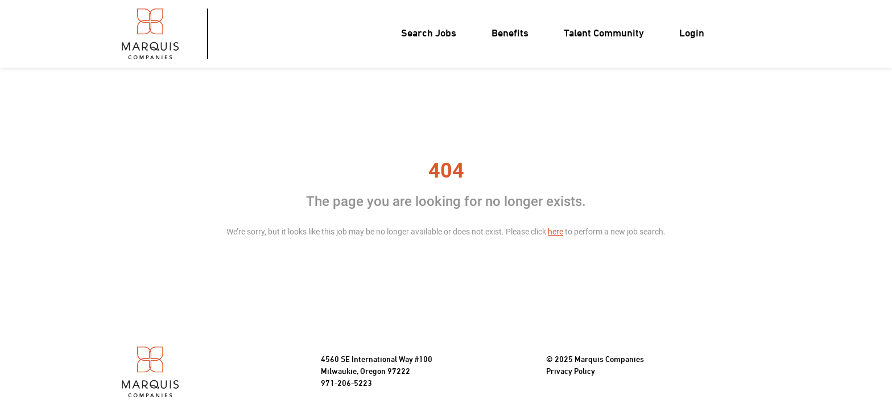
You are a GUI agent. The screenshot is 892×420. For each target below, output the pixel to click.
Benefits (510, 34)
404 (446, 171)
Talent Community (604, 34)
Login (691, 34)
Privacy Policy (570, 372)
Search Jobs (428, 34)
